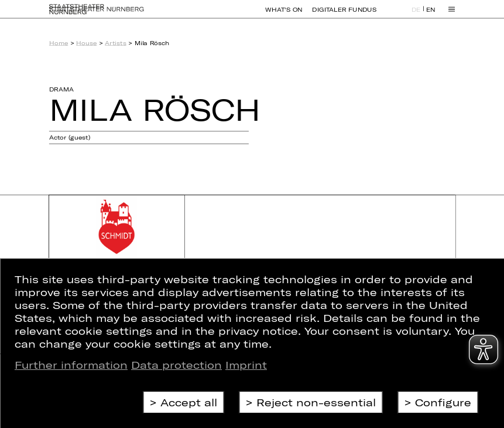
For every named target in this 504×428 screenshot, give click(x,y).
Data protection (176, 364)
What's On (283, 15)
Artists (115, 42)
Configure (443, 402)
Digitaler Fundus (344, 15)
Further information (71, 364)
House (86, 42)
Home (58, 42)
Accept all (188, 402)
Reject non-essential (316, 402)
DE (416, 15)
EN (431, 15)
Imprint (246, 364)
